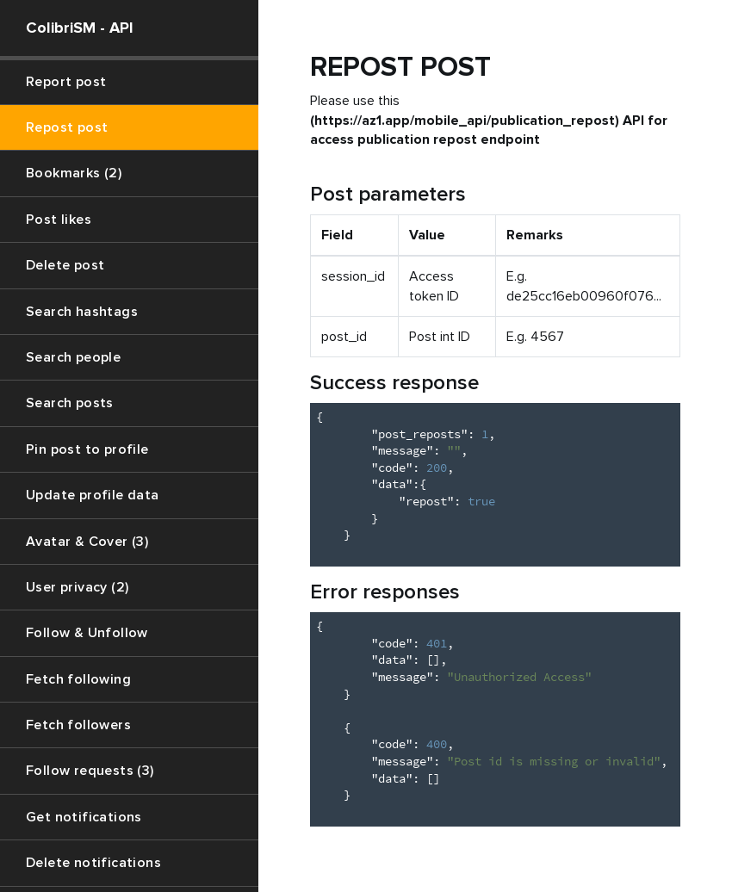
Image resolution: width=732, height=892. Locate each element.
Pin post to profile (87, 449)
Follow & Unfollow (87, 632)
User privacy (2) (77, 587)
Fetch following (78, 679)
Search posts (70, 403)
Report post (66, 81)
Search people (73, 357)
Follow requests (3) (90, 770)
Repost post (67, 127)
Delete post (65, 265)
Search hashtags (82, 311)
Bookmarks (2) (73, 173)
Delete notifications (93, 862)
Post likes (58, 219)
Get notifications (84, 817)
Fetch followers (78, 725)
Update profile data (92, 495)
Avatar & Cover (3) (87, 541)
